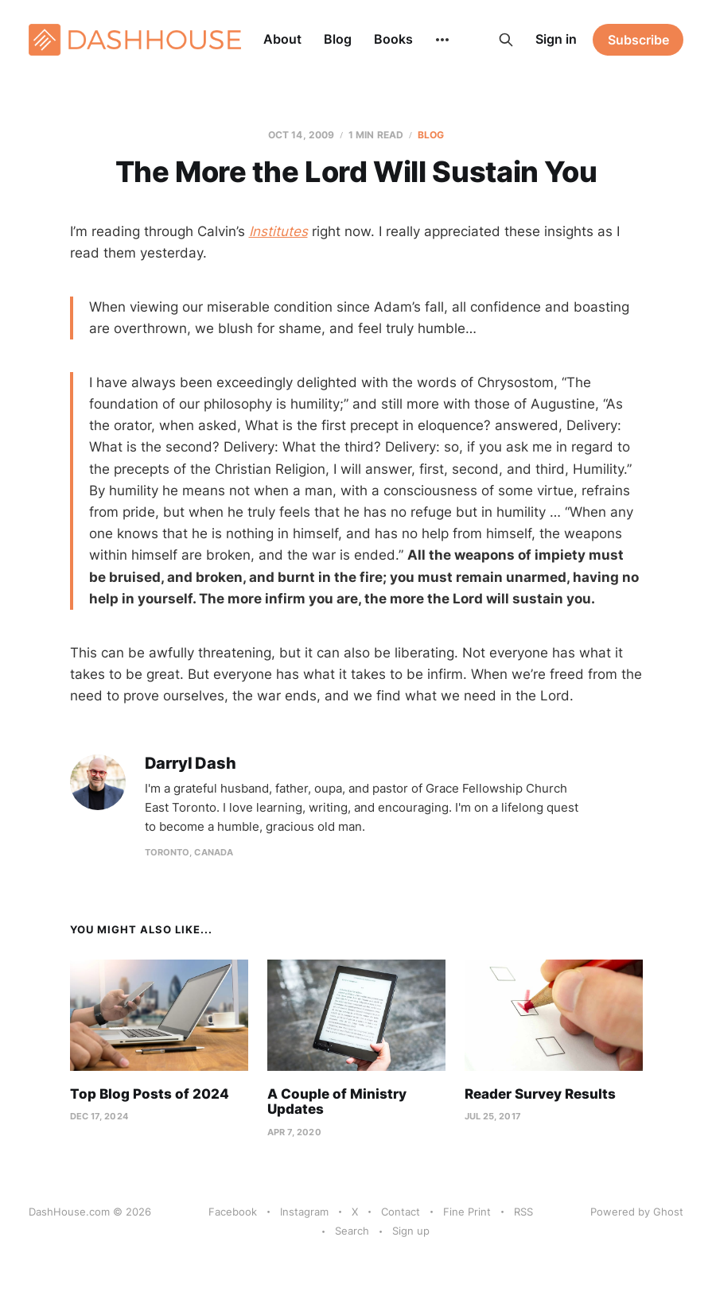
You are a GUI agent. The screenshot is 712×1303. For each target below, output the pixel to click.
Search (352, 1230)
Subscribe (638, 40)
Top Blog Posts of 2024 (149, 1094)
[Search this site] (506, 40)
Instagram (304, 1211)
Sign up (411, 1230)
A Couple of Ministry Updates (337, 1102)
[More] (442, 40)
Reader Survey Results (540, 1094)
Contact (400, 1211)
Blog (338, 39)
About (282, 39)
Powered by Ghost (636, 1211)
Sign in (556, 39)
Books (393, 39)
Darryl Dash (190, 763)
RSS (523, 1211)
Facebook (232, 1211)
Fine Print (467, 1211)
